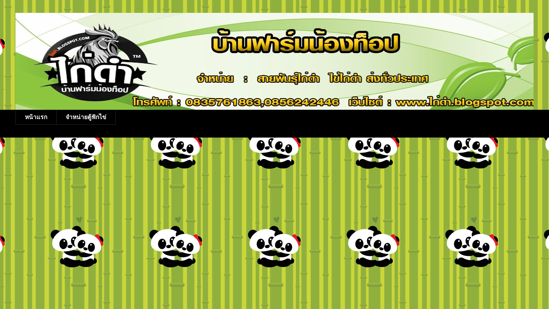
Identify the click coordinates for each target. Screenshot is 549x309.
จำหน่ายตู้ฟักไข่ (86, 117)
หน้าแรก (36, 117)
